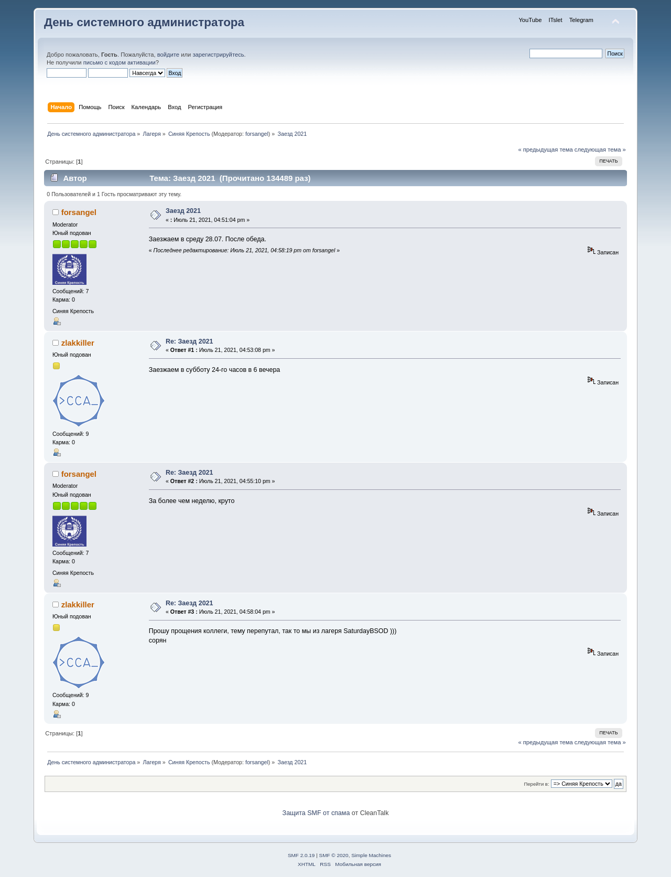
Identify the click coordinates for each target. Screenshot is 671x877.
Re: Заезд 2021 (189, 341)
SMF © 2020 (334, 855)
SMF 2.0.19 (301, 855)
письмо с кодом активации (119, 62)
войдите (168, 54)
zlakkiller (77, 342)
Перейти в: (536, 784)
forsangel (256, 134)
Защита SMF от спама (316, 813)
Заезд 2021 (183, 211)
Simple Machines (371, 855)
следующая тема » (600, 149)
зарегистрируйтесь (218, 54)
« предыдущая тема (545, 149)
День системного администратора (144, 22)
